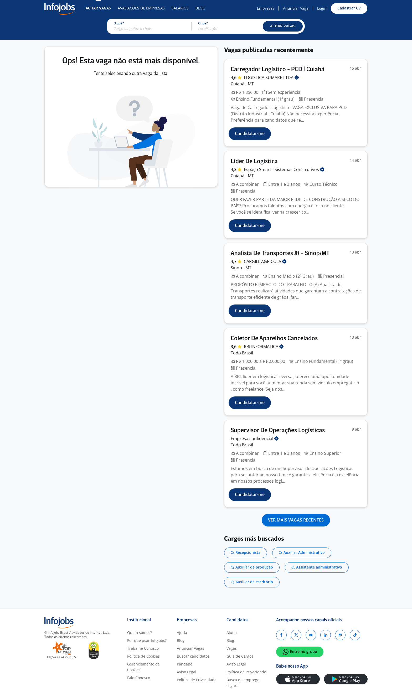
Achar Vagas (98, 8)
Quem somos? (139, 632)
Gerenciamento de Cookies (143, 667)
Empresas (265, 8)
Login (322, 8)
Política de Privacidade (197, 679)
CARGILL (265, 261)
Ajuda (182, 632)
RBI (264, 346)
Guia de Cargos (239, 656)
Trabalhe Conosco (143, 648)
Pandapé (184, 664)
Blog (200, 8)
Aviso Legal (186, 671)
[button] (283, 26)
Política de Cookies (143, 656)
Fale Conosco (138, 677)
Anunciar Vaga (295, 8)
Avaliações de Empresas (141, 8)
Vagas (231, 648)
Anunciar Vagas (190, 648)
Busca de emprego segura (242, 682)
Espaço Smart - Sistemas (284, 169)
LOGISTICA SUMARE (271, 77)
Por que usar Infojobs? (147, 640)
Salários (180, 8)
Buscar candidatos (193, 656)
